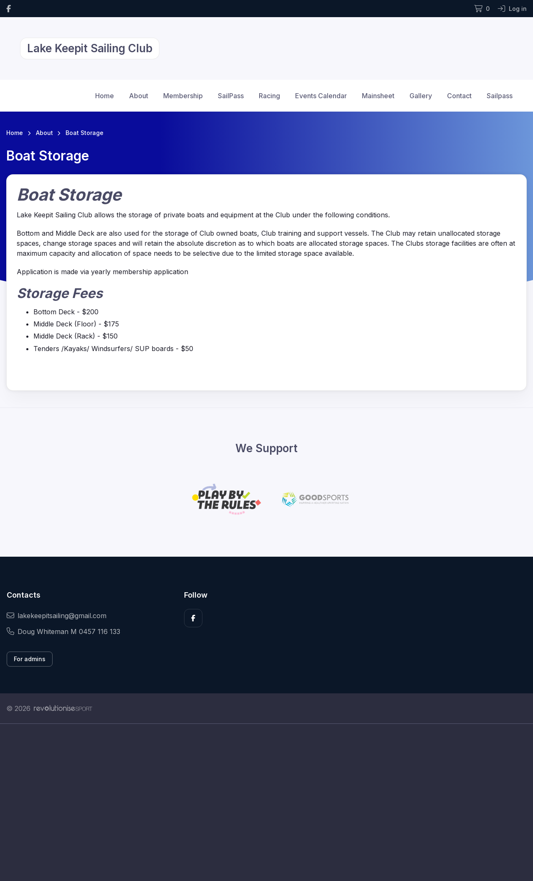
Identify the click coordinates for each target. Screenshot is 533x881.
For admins (29, 658)
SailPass (231, 96)
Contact (459, 96)
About (138, 96)
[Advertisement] (256, 802)
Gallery (420, 96)
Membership (183, 96)
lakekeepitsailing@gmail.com (56, 615)
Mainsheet (378, 96)
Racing (269, 96)
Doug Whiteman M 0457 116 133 (63, 631)
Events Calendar (321, 96)
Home (104, 96)
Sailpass (500, 96)
